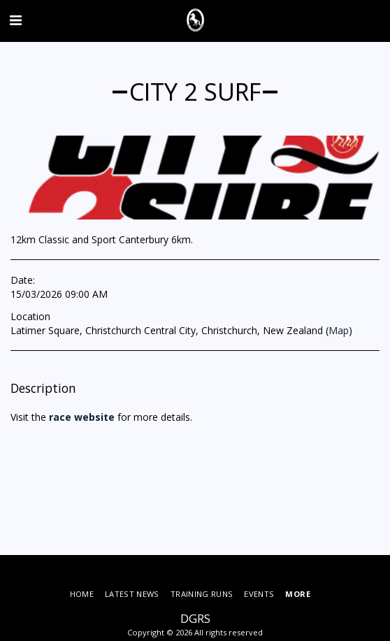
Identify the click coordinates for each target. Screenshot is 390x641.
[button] (15, 20)
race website (80, 417)
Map (338, 330)
